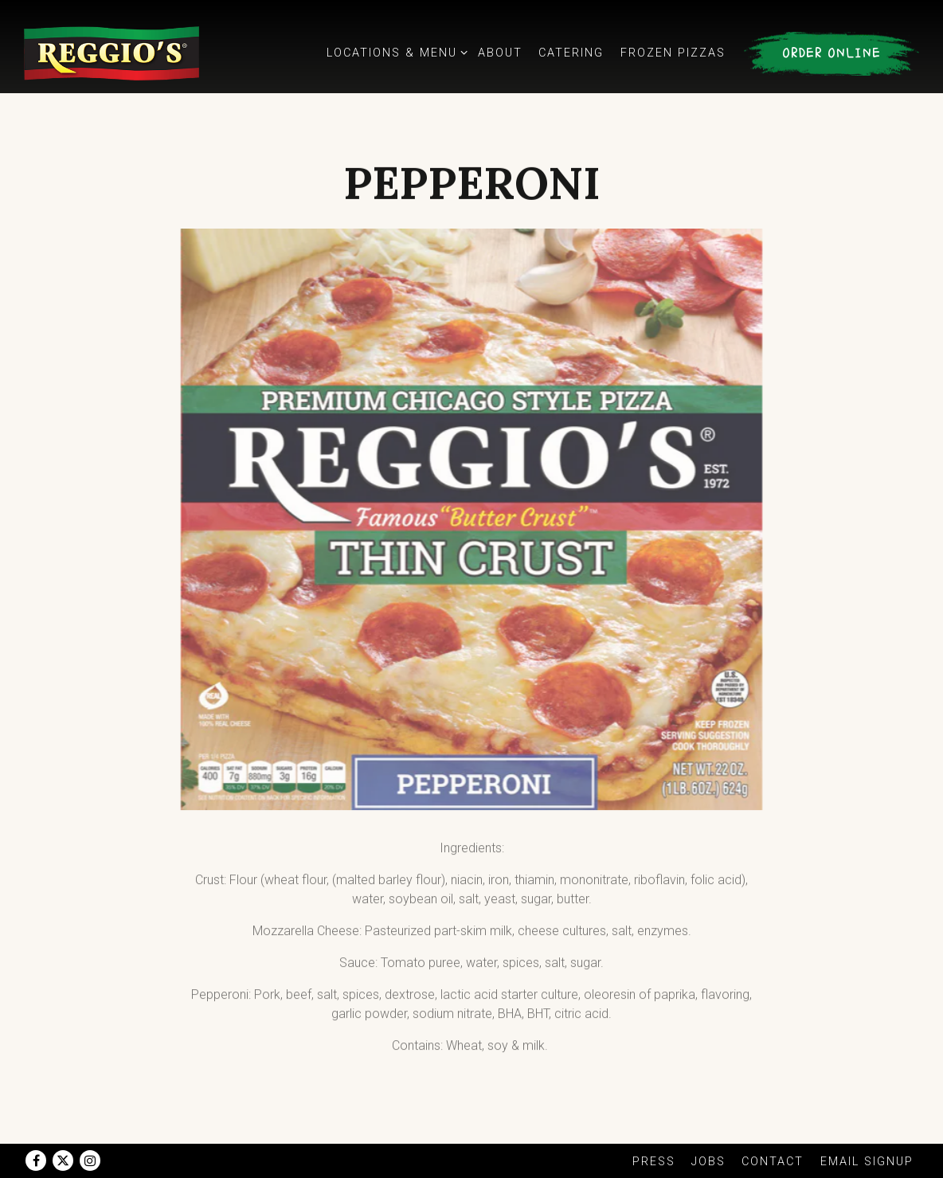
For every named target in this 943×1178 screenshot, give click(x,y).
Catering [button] (571, 53)
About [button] (500, 53)
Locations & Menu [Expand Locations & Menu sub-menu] (394, 52)
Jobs (708, 1161)
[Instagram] (90, 1160)
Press (653, 1161)
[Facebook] (35, 1160)
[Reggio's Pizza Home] (111, 52)
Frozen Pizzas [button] (673, 53)
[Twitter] (63, 1160)
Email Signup (867, 1161)
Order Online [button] (831, 53)
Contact (772, 1161)
